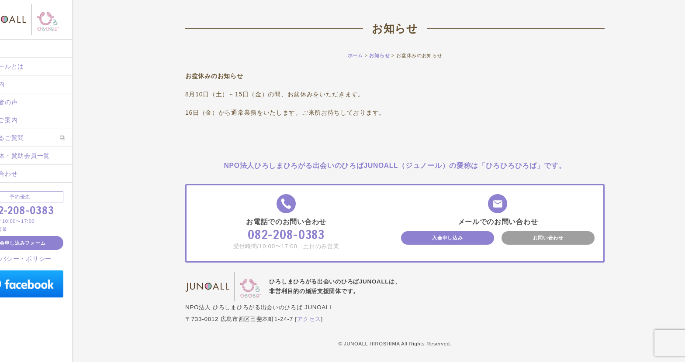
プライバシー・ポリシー (48, 258)
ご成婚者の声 (30, 102)
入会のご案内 (30, 119)
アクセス (309, 319)
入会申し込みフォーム (52, 243)
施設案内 (24, 84)
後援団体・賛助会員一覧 (46, 155)
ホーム (21, 48)
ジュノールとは (33, 66)
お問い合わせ (30, 173)
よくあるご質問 (33, 137)
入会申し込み (447, 237)
